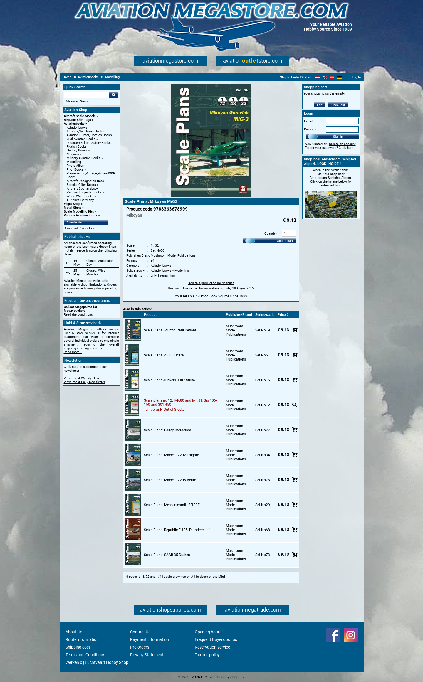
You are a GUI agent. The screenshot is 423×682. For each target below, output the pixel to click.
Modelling (74, 162)
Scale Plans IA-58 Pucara (164, 355)
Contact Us (140, 631)
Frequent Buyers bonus (216, 639)
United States (301, 77)
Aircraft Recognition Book (85, 181)
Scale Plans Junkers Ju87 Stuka (169, 380)
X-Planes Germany (80, 200)
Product (150, 315)
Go (113, 95)
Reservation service (212, 647)
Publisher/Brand (239, 315)
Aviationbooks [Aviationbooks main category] (77, 127)
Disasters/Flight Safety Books (89, 143)
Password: (311, 129)
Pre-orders (139, 647)
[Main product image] (211, 195)
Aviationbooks (74, 124)
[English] (325, 77)
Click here (346, 148)
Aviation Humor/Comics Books (89, 135)
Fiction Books (77, 147)
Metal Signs (72, 208)
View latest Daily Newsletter (84, 382)
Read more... (73, 352)
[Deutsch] (339, 77)
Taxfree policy (207, 654)
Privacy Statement (147, 654)
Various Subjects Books (84, 192)
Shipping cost (78, 647)
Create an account (342, 144)
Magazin (73, 154)
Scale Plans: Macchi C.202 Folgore (171, 455)
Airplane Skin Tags (77, 120)
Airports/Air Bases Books (85, 131)
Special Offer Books (81, 185)
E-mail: (309, 121)
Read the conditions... (79, 314)
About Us (74, 631)
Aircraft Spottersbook (82, 189)
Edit (320, 105)
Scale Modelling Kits (79, 211)
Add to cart (285, 241)
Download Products (78, 228)
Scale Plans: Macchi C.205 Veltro (170, 480)
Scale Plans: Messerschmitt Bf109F (172, 505)
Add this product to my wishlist (211, 283)
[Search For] (86, 95)
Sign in (338, 136)
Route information (82, 639)
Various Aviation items (80, 215)
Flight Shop (72, 204)
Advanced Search (77, 101)
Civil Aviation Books (81, 139)
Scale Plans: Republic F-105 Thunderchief (176, 530)
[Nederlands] (317, 77)
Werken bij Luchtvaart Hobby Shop (97, 662)
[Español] (332, 77)
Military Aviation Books (83, 158)
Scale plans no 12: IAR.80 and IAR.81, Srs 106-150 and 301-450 (180, 402)
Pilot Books (75, 169)
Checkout (338, 105)
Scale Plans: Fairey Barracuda (167, 430)
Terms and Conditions (85, 654)
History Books (77, 150)
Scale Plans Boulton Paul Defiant (170, 330)
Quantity (270, 233)
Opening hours (208, 631)
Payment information (149, 639)
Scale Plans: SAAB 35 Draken (167, 555)
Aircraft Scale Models (80, 116)
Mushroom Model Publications (173, 255)
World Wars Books (80, 196)
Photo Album (76, 166)
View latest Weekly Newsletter (86, 378)
